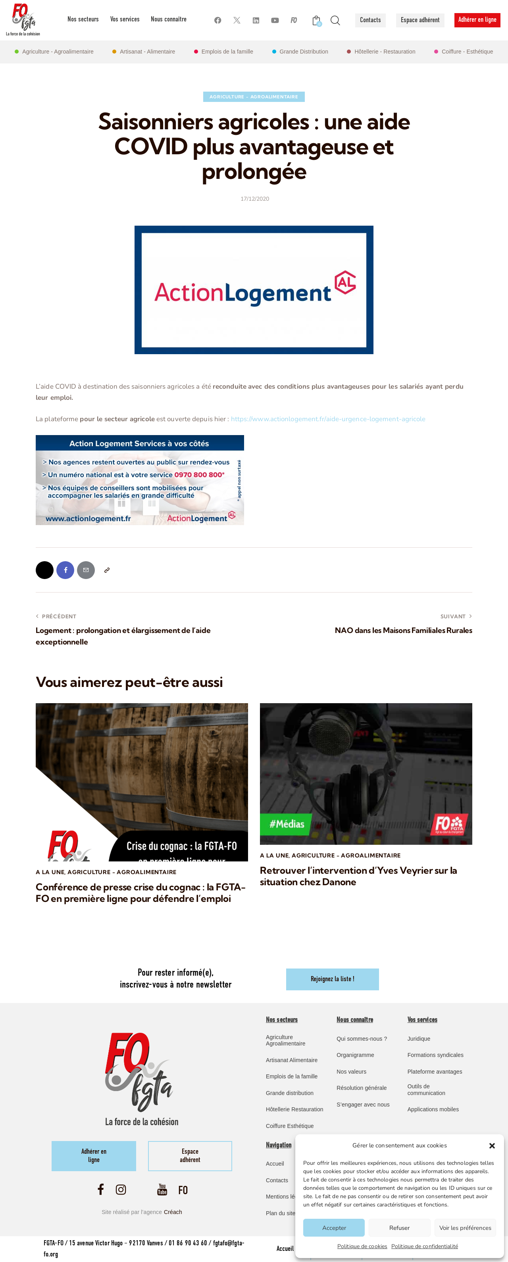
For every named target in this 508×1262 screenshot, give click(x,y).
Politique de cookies (362, 1246)
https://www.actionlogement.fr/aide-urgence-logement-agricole (328, 419)
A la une (50, 872)
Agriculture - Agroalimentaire (254, 97)
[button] (492, 1146)
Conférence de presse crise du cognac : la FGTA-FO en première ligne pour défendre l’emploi (141, 892)
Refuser (399, 1228)
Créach (173, 1212)
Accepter (334, 1228)
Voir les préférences (465, 1228)
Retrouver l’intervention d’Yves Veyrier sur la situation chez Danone (358, 876)
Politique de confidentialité (424, 1246)
